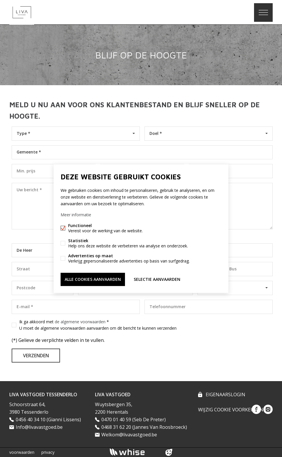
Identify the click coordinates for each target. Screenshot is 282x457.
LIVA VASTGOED (113, 394)
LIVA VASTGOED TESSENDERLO (43, 394)
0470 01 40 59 (116, 419)
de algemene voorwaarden (80, 321)
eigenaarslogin (225, 394)
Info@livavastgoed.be (39, 427)
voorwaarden (21, 452)
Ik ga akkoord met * (98, 325)
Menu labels (263, 12)
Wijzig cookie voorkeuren (230, 409)
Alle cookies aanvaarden (93, 279)
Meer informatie (76, 214)
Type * (23, 133)
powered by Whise (134, 452)
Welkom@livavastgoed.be (129, 434)
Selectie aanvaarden (157, 279)
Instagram (268, 409)
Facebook (256, 409)
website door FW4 (168, 452)
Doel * (155, 133)
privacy (47, 452)
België (208, 287)
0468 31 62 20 (116, 427)
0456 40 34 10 (30, 419)
